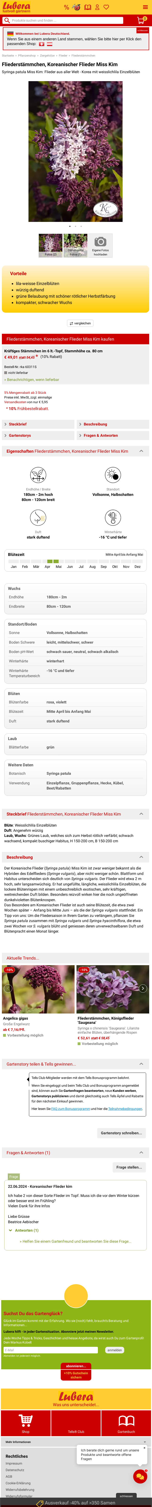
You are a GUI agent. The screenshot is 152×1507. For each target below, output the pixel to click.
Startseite (8, 55)
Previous (8, 988)
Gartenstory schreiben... (121, 1133)
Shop (26, 1423)
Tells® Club (76, 1423)
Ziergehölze (47, 55)
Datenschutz (15, 1470)
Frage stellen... (129, 1167)
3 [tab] (81, 226)
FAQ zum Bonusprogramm (70, 1109)
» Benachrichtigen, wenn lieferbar (31, 379)
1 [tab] (70, 226)
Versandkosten (15, 402)
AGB (9, 1476)
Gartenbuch (126, 1423)
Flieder (63, 55)
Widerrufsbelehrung (20, 1490)
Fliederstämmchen (83, 55)
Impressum (14, 1463)
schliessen (142, 30)
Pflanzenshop (27, 55)
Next (143, 988)
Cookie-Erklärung (18, 1483)
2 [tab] (75, 226)
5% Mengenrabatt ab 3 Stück (25, 393)
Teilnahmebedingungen (125, 1109)
